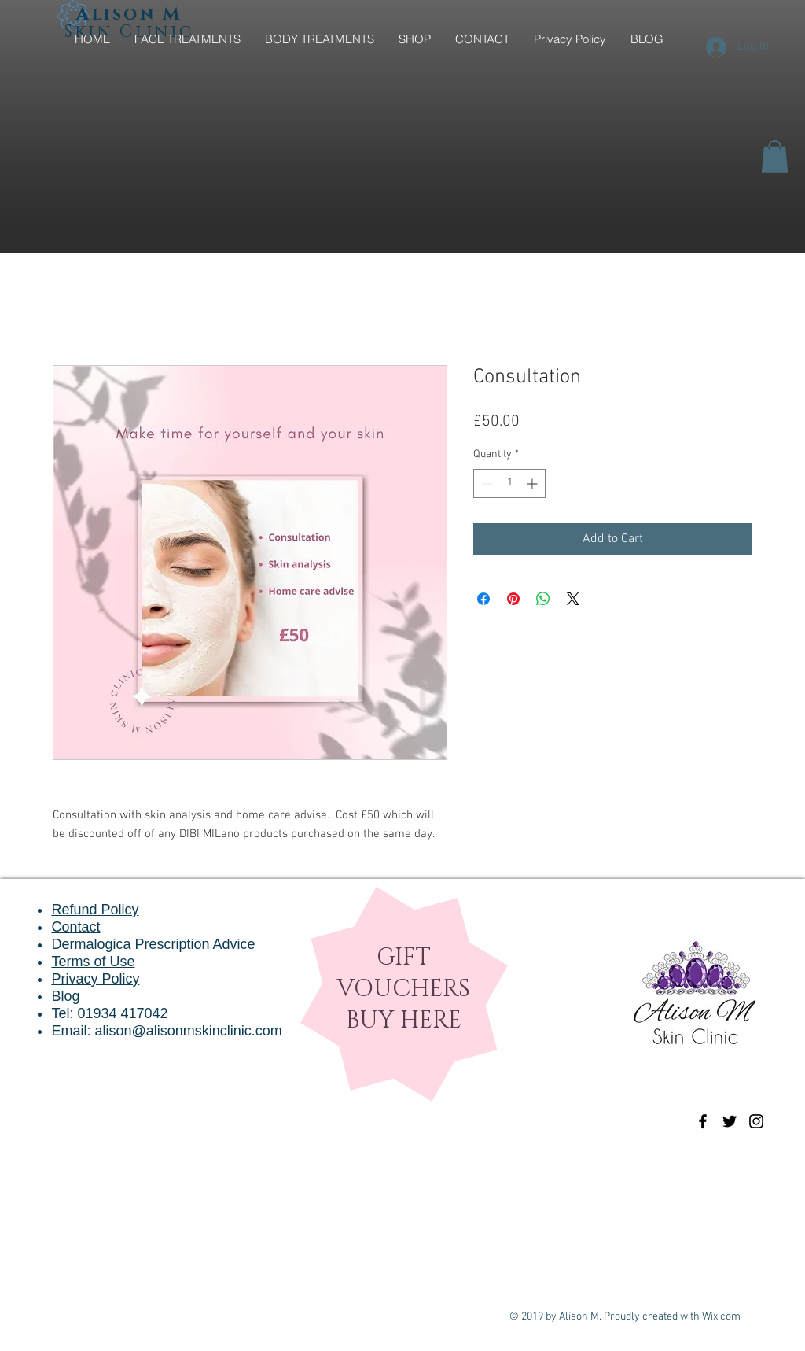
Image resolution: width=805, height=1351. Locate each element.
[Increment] (533, 483)
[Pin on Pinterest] (513, 598)
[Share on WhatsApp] (543, 598)
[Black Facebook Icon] (702, 1121)
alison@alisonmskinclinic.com (187, 1031)
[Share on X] (573, 598)
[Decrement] (485, 483)
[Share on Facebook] (483, 598)
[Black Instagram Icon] (756, 1121)
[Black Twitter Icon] (729, 1121)
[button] (774, 156)
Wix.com (721, 1316)
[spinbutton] (509, 483)
